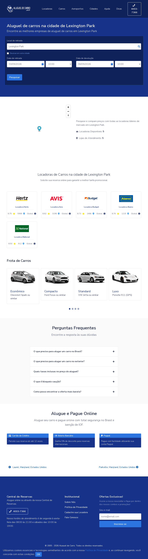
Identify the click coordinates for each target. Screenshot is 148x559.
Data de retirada (14, 58)
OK (38, 554)
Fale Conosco (71, 517)
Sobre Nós (70, 502)
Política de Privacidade (76, 507)
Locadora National (22, 237)
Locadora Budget (91, 207)
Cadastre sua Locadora (76, 512)
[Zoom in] (68, 107)
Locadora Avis (57, 207)
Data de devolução (85, 58)
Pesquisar (14, 77)
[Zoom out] (68, 111)
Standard (84, 291)
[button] (69, 308)
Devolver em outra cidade (19, 53)
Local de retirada (14, 40)
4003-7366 (134, 9)
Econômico (17, 291)
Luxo (115, 291)
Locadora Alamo (126, 207)
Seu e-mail (104, 510)
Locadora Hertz (22, 207)
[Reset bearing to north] (68, 115)
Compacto (51, 291)
